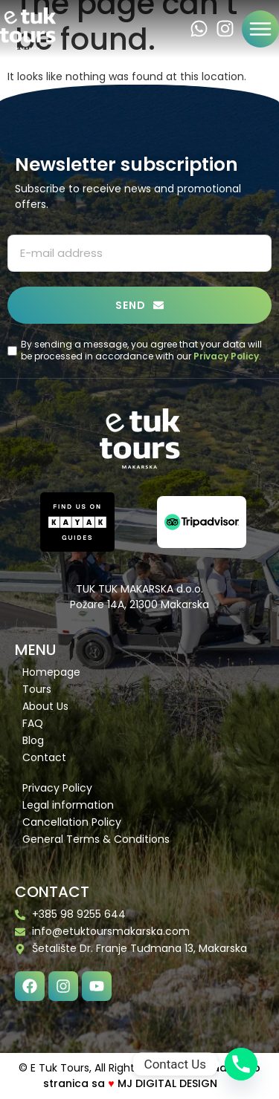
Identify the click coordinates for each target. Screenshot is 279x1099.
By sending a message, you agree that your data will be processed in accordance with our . (141, 351)
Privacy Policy (226, 356)
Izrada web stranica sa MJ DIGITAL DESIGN (151, 1075)
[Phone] (241, 1064)
